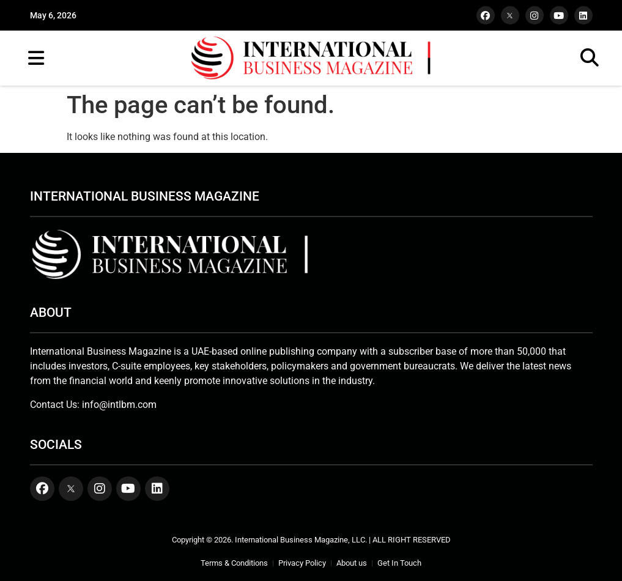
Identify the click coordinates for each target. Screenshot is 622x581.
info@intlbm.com (119, 404)
